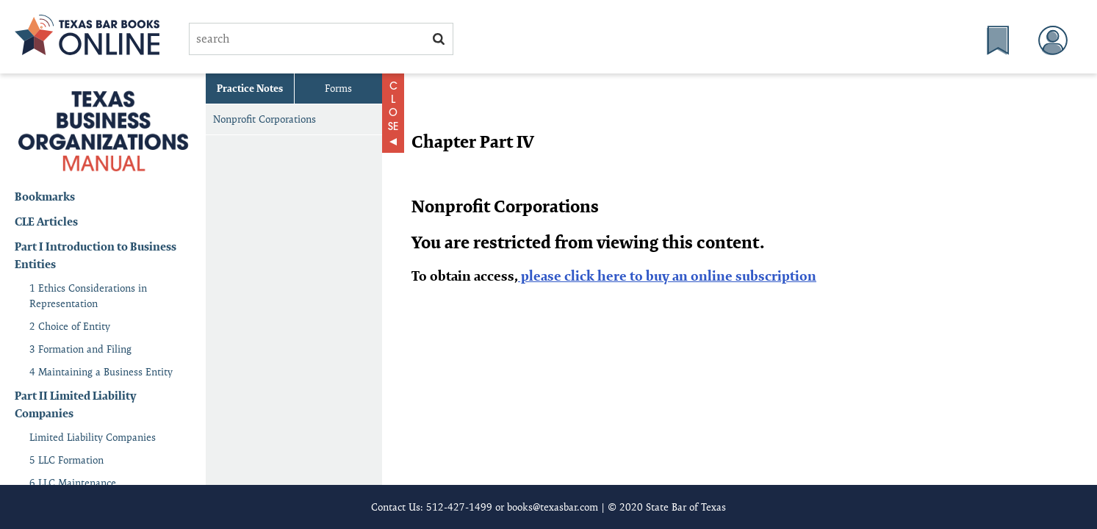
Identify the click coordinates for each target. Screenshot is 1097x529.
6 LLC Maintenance (72, 482)
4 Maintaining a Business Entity (101, 371)
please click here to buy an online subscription (667, 275)
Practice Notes (250, 88)
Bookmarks (45, 197)
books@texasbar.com (552, 507)
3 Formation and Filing (80, 349)
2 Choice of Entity (69, 326)
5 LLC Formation (66, 460)
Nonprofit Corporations (264, 119)
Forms (338, 88)
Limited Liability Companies (92, 437)
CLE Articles (46, 221)
